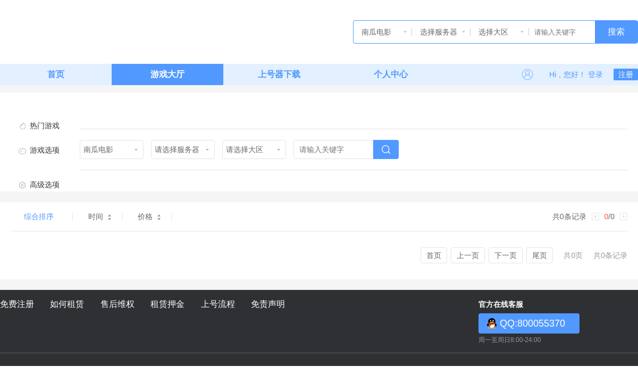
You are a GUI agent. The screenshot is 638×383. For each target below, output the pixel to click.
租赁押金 (167, 304)
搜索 (616, 31)
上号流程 (218, 304)
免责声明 (268, 304)
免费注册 (17, 304)
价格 (149, 216)
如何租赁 (67, 304)
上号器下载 (279, 74)
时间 (99, 216)
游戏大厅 (167, 74)
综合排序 (39, 216)
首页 (55, 74)
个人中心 (391, 74)
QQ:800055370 (532, 323)
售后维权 (117, 304)
